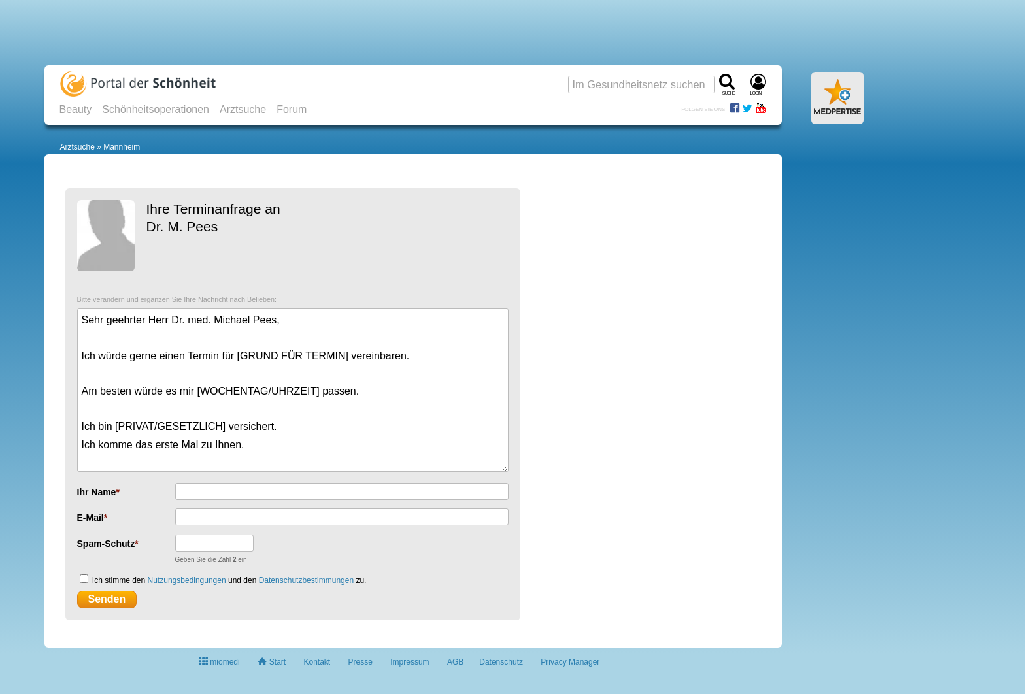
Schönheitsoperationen (155, 109)
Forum (292, 109)
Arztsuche (243, 109)
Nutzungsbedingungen (187, 580)
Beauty (75, 109)
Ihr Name (96, 492)
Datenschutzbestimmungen (306, 580)
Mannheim (121, 147)
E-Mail (90, 517)
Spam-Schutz (106, 543)
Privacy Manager (570, 662)
